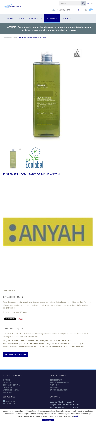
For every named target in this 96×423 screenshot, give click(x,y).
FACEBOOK (9, 401)
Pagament (54, 385)
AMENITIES (7, 392)
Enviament (54, 387)
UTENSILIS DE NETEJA (11, 390)
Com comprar (56, 380)
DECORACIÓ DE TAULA (11, 385)
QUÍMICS (6, 380)
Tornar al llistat (15, 355)
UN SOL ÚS (7, 382)
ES (92, 3)
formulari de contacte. (66, 30)
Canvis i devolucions (59, 390)
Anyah (15, 37)
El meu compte (61, 10)
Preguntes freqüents (59, 382)
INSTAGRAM (9, 403)
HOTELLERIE (7, 37)
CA (88, 3)
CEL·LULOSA (7, 387)
